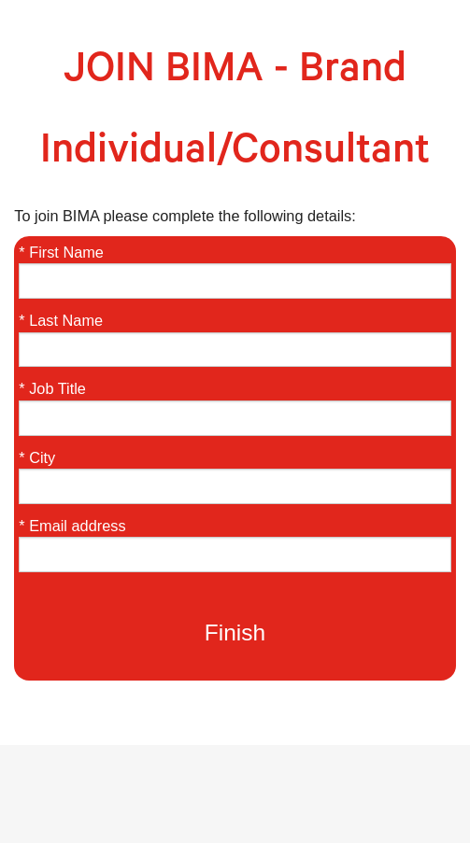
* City (37, 457)
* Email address (72, 525)
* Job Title (52, 388)
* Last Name (61, 320)
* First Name (61, 252)
